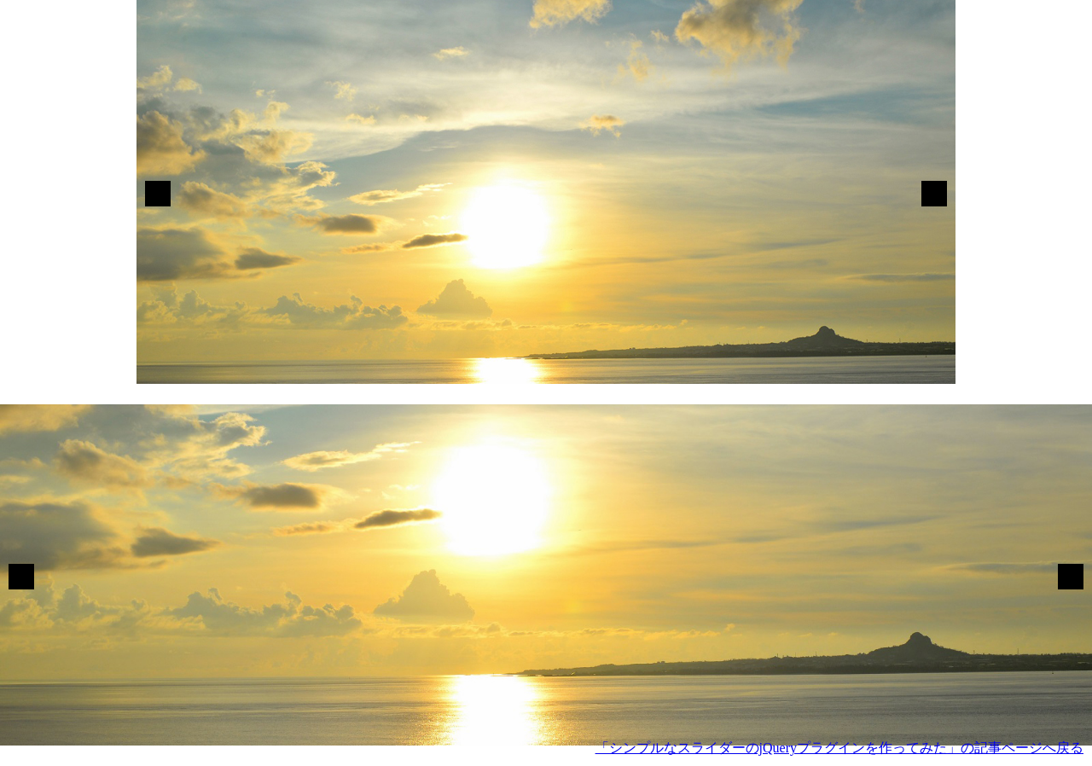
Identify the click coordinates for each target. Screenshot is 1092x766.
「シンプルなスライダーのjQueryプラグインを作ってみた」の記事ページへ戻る (839, 747)
